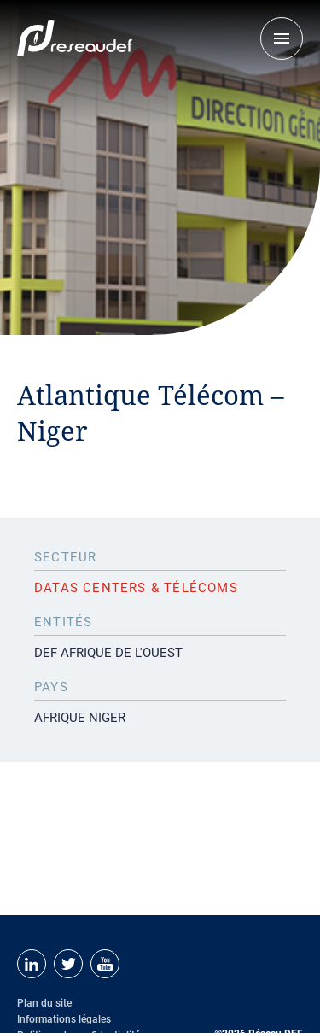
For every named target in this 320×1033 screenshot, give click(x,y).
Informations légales (64, 1019)
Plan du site (44, 1003)
